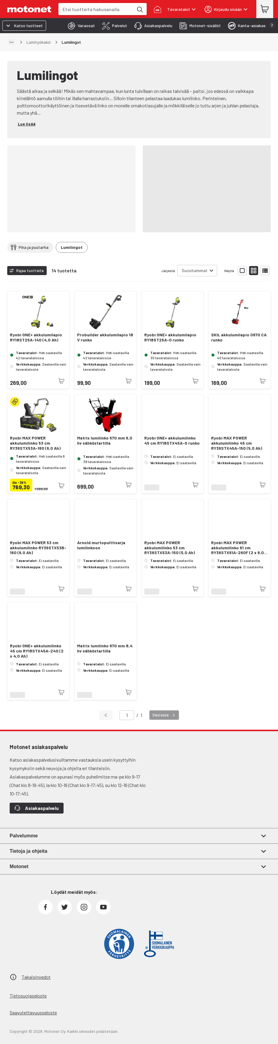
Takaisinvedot (36, 977)
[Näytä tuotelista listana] (265, 270)
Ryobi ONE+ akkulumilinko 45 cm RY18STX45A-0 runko (172, 441)
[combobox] (96, 9)
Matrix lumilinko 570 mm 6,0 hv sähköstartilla (104, 441)
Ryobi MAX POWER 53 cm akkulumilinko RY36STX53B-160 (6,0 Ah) (38, 547)
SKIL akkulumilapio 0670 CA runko (239, 337)
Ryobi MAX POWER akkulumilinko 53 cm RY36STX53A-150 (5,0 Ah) (169, 547)
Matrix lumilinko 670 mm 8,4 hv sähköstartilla (105, 648)
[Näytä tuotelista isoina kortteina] (242, 270)
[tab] (79, 25)
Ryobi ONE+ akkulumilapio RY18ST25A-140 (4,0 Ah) (36, 337)
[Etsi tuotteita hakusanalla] (139, 9)
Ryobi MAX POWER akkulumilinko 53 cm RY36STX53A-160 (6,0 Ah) (35, 443)
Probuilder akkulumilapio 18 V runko (105, 337)
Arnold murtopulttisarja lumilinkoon (101, 545)
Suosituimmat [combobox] (195, 270)
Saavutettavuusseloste (33, 1012)
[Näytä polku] (11, 42)
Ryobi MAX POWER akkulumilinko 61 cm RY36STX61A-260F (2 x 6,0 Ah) (237, 547)
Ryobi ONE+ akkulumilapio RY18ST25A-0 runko (170, 337)
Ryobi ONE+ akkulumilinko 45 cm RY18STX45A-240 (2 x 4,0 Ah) (37, 650)
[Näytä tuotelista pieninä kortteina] (253, 270)
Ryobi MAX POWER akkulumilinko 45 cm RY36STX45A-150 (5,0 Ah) (236, 443)
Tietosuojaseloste (28, 995)
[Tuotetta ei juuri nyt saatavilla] (61, 381)
